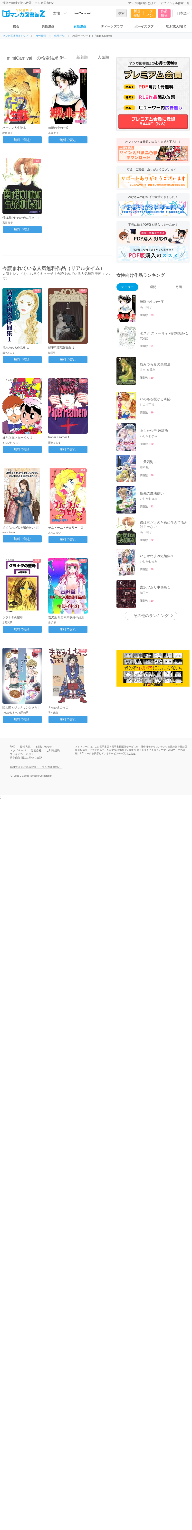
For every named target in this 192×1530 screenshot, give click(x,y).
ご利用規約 (53, 750)
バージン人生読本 (14, 128)
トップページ (18, 750)
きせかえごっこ (58, 707)
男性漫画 (48, 26)
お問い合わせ (44, 746)
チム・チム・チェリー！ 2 (65, 527)
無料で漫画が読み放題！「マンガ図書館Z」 (36, 766)
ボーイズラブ (144, 26)
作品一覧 (59, 36)
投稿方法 (25, 746)
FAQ (12, 746)
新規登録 (137, 13)
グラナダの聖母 (12, 617)
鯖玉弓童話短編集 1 (61, 347)
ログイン (149, 13)
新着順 (79, 57)
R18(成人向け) (176, 26)
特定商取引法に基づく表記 (26, 757)
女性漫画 (80, 26)
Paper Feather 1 (58, 437)
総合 (16, 26)
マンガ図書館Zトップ (15, 36)
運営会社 (36, 750)
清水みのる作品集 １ (15, 347)
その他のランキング (151, 616)
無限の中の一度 (58, 128)
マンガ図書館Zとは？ (142, 3)
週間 (153, 287)
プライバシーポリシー (23, 754)
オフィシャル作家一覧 (175, 3)
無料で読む (22, 140)
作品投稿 (164, 13)
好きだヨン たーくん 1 (17, 437)
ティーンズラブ (112, 26)
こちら (131, 753)
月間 (178, 287)
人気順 (100, 57)
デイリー (127, 287)
